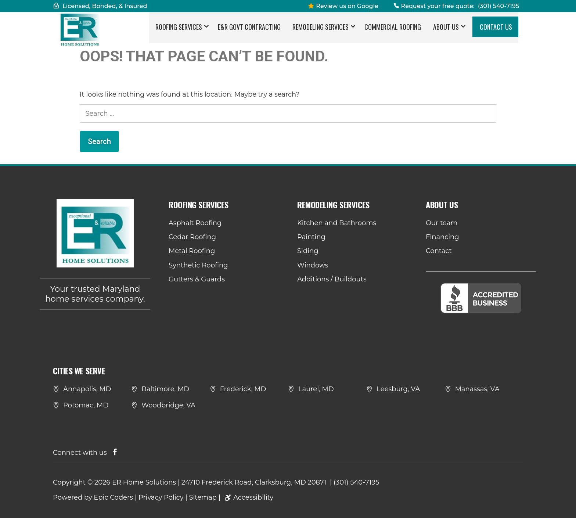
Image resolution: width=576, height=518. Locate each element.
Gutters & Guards (197, 279)
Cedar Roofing (192, 237)
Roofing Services (178, 31)
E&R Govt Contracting (249, 31)
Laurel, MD (316, 389)
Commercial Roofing (392, 31)
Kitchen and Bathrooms (336, 223)
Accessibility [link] (247, 497)
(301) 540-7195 (498, 6)
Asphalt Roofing (195, 223)
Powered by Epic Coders (93, 497)
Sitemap (203, 497)
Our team (441, 223)
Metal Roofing (192, 251)
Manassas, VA (477, 389)
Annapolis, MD (87, 389)
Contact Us (496, 31)
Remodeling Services (320, 31)
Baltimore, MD (165, 389)
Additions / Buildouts (332, 279)
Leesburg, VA (398, 389)
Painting (311, 237)
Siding (307, 251)
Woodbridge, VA (168, 405)
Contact (439, 251)
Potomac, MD (85, 405)
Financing (442, 237)
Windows (312, 265)
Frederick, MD (243, 389)
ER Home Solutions (144, 482)
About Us (446, 31)
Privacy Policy (160, 497)
